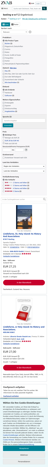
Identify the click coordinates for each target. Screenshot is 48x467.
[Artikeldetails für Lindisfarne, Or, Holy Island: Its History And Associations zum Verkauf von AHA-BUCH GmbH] (24, 217)
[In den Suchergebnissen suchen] (24, 199)
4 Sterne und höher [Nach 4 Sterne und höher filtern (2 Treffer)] (17, 188)
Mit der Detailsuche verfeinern (34, 19)
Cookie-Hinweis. (9, 440)
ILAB (22, 339)
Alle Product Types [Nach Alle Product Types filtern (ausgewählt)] (11, 41)
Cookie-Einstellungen (10, 435)
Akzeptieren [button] (24, 448)
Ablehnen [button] (24, 455)
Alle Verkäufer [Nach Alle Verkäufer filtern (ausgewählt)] (10, 180)
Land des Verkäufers (11, 171)
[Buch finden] (44, 8)
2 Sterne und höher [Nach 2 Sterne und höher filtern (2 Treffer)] (17, 182)
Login (38, 3)
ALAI (18, 339)
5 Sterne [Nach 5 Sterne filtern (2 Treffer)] (13, 191)
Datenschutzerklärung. (26, 444)
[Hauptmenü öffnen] (5, 8)
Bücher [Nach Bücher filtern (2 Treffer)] (7, 43)
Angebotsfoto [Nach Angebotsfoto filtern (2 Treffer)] (10, 111)
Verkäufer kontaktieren (11, 256)
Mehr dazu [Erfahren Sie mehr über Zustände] (13, 68)
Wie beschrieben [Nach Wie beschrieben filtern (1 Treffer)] (11, 82)
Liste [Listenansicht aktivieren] (6, 24)
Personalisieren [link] (24, 461)
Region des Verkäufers (11, 166)
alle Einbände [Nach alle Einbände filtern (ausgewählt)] (9, 90)
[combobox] (27, 8)
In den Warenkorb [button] (24, 282)
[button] (44, 199)
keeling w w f (15, 19)
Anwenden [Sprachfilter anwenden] (8, 125)
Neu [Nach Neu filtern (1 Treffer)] (6, 71)
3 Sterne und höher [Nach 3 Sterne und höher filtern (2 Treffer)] (17, 185)
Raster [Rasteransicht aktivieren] (14, 24)
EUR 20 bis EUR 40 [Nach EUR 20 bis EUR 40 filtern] (11, 141)
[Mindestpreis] (7, 149)
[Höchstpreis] (19, 149)
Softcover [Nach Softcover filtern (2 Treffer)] (8, 95)
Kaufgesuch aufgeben (11, 396)
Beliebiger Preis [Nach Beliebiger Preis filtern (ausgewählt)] (10, 135)
